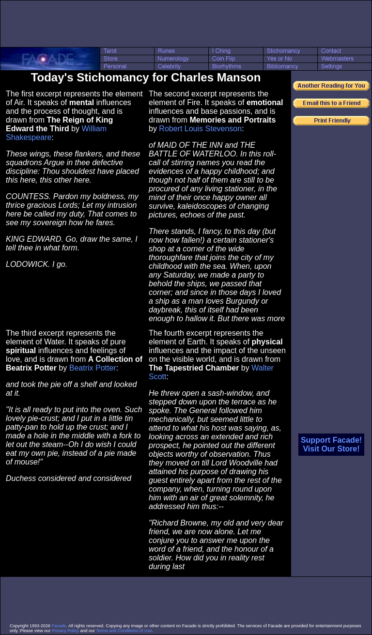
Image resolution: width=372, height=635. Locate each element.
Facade (59, 625)
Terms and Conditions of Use (124, 630)
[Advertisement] (186, 24)
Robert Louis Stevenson (200, 128)
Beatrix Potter (92, 368)
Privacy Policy (65, 630)
